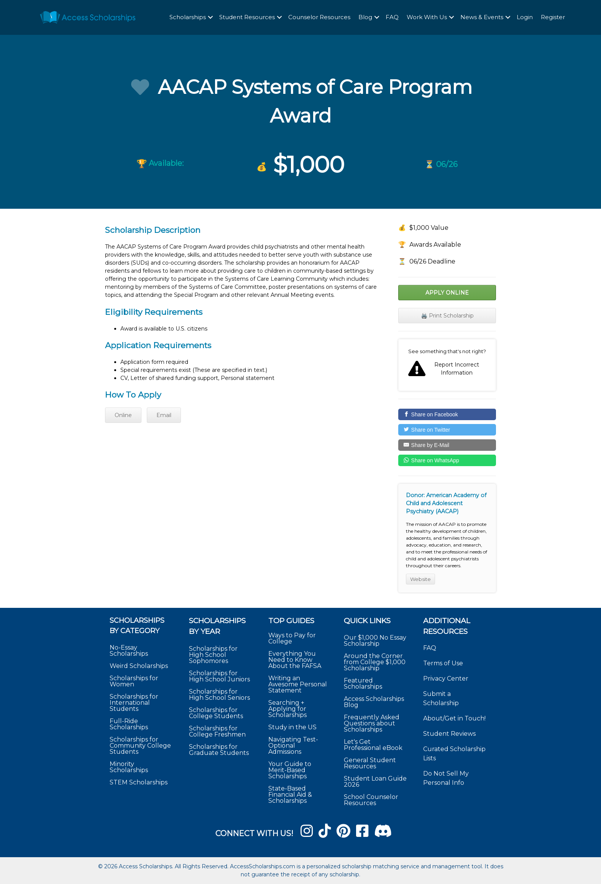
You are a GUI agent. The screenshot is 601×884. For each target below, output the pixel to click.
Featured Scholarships (364, 683)
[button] (210, 18)
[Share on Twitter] (447, 429)
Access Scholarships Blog (374, 702)
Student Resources (247, 17)
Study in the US (292, 727)
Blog (365, 17)
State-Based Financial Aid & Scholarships (290, 794)
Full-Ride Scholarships (129, 724)
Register (553, 17)
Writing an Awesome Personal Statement (297, 684)
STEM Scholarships (138, 782)
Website (420, 579)
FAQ (392, 17)
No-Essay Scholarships (129, 650)
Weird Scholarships (139, 666)
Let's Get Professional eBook (373, 744)
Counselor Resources (319, 17)
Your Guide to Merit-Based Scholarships (289, 770)
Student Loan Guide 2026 (375, 781)
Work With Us (427, 17)
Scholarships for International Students (134, 702)
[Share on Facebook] (447, 414)
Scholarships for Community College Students (140, 745)
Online (123, 415)
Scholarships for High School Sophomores (213, 655)
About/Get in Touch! (454, 718)
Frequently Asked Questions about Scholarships (371, 723)
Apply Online (447, 292)
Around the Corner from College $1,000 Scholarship (375, 662)
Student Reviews (449, 733)
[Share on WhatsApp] (447, 460)
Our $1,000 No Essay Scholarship (375, 640)
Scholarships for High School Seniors (219, 694)
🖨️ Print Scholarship (447, 315)
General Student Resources (370, 763)
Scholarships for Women (134, 681)
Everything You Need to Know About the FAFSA (294, 660)
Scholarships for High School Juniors (219, 676)
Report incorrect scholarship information (447, 365)
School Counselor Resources (371, 800)
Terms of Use (443, 663)
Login (525, 17)
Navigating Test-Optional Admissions (293, 745)
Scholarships (187, 17)
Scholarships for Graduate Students (219, 749)
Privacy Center (445, 678)
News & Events (481, 17)
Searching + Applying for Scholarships (287, 709)
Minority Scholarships (129, 767)
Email (163, 415)
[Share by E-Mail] (447, 445)
